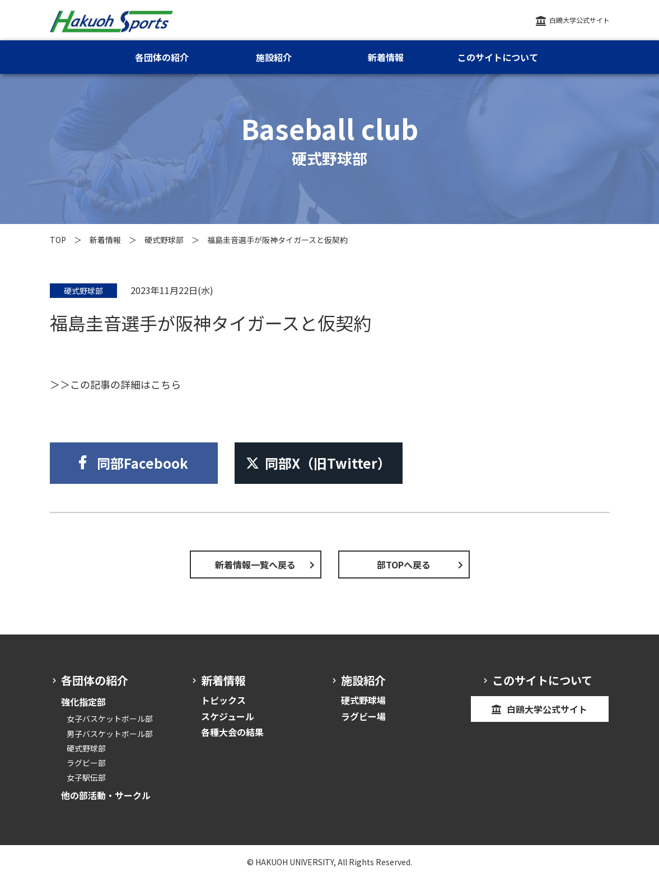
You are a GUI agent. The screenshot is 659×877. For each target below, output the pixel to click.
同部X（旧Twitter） (318, 463)
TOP (58, 239)
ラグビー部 (86, 762)
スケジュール (227, 716)
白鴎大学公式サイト (579, 20)
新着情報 (105, 239)
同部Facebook (142, 463)
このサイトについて (497, 57)
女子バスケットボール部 (110, 718)
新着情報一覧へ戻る (255, 564)
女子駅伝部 (86, 777)
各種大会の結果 (232, 732)
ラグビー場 (363, 716)
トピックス (223, 700)
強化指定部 (83, 701)
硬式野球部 (164, 239)
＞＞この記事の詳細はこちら (115, 384)
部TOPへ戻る (404, 564)
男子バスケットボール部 (110, 733)
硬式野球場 (363, 700)
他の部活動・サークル (106, 795)
